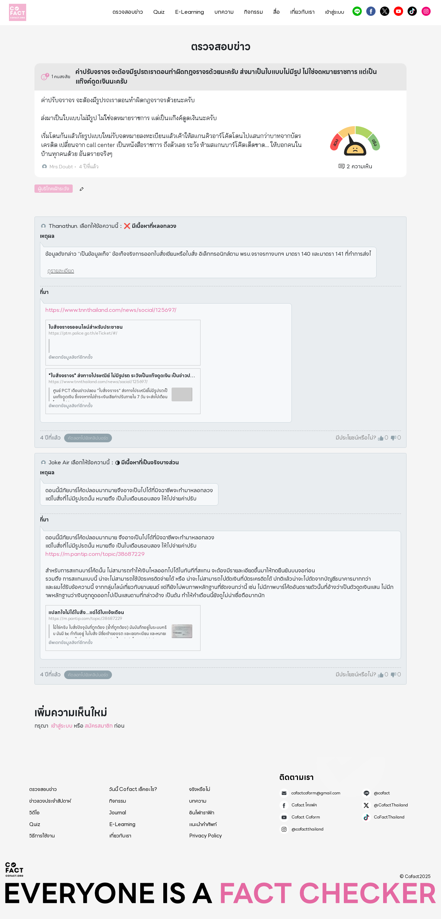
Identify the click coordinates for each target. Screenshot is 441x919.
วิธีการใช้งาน (42, 836)
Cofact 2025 (14, 869)
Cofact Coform (398, 11)
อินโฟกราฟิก (201, 813)
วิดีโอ (34, 813)
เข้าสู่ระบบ (334, 12)
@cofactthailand (426, 11)
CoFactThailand (412, 11)
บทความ (224, 12)
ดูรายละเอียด (61, 270)
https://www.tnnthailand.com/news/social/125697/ (110, 310)
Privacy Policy (205, 836)
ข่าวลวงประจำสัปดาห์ (50, 801)
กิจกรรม (253, 12)
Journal (117, 813)
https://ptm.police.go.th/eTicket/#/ (83, 333)
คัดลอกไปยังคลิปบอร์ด (88, 438)
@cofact (357, 11)
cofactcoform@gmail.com (315, 793)
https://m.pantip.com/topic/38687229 (95, 554)
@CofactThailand (385, 11)
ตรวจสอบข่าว (128, 12)
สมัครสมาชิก (99, 725)
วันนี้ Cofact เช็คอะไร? (133, 789)
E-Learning (189, 12)
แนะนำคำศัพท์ (203, 824)
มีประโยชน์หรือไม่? (356, 438)
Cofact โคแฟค (371, 11)
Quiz (159, 12)
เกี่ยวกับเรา (302, 12)
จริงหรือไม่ (199, 789)
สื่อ (276, 12)
